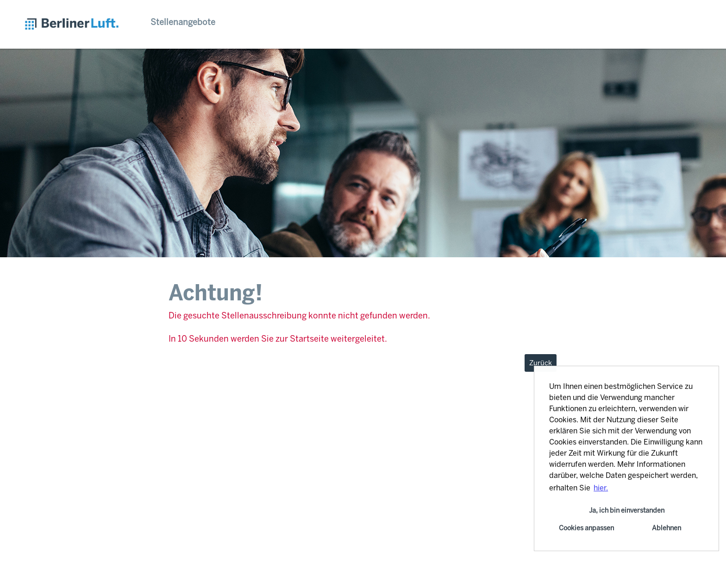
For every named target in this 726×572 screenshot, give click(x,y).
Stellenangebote (182, 22)
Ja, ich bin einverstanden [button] (626, 510)
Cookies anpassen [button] (586, 528)
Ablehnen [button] (666, 528)
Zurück (540, 363)
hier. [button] (601, 487)
